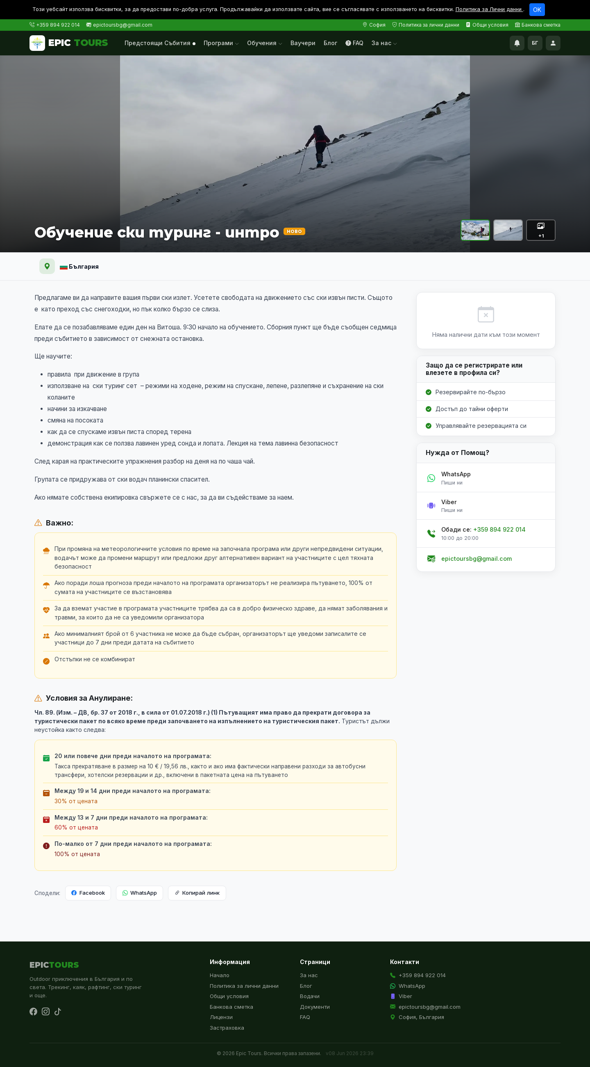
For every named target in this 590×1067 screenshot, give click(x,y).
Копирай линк (197, 893)
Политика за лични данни (425, 25)
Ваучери (302, 42)
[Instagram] (45, 1011)
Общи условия (487, 25)
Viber (401, 996)
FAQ (354, 42)
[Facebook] (33, 1011)
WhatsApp (140, 893)
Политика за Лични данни (489, 9)
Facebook (87, 893)
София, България (417, 1017)
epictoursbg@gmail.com (122, 25)
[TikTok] (57, 1011)
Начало (219, 975)
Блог (330, 42)
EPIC (69, 43)
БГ (535, 43)
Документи (315, 1006)
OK (537, 9)
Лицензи (221, 1017)
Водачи (310, 996)
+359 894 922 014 (58, 25)
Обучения (264, 42)
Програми (221, 42)
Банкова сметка (537, 25)
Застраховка (227, 1027)
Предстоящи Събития (160, 42)
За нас (384, 42)
